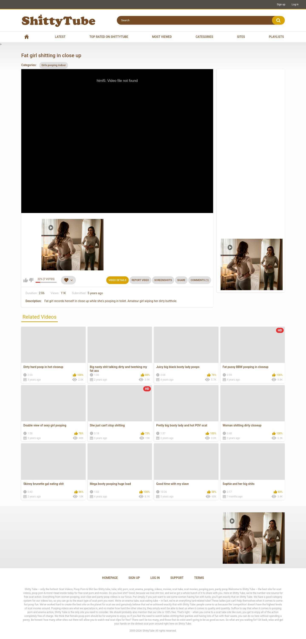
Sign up (281, 4)
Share (181, 280)
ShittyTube (149, 630)
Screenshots (163, 280)
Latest (60, 36)
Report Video (140, 280)
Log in (295, 4)
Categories (204, 36)
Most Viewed (162, 36)
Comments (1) (200, 280)
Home (26, 36)
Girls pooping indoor (53, 65)
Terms (199, 577)
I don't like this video (31, 280)
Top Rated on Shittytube (108, 36)
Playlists (276, 36)
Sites (241, 36)
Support (177, 577)
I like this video (25, 280)
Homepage (110, 577)
